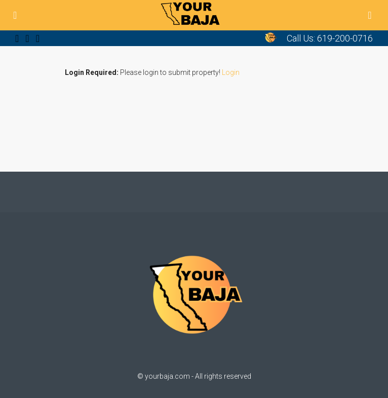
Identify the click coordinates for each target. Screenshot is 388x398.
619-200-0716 (345, 38)
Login (231, 72)
